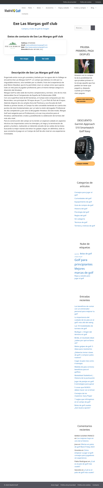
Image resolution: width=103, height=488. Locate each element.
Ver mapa (24, 59)
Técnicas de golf (81, 222)
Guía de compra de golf (84, 205)
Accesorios (52, 8)
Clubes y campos (82, 8)
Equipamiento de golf (83, 202)
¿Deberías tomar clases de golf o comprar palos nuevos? (84, 355)
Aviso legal (55, 485)
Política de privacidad (69, 2)
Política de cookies (85, 2)
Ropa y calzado (66, 8)
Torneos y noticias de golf (85, 226)
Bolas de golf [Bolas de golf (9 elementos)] (86, 253)
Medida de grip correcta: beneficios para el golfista (84, 369)
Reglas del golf (80, 215)
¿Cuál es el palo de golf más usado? (85, 464)
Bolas (41, 8)
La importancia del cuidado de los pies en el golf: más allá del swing (84, 320)
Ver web (45, 59)
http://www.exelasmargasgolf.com (36, 47)
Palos (32, 8)
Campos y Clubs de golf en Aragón (35, 29)
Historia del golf (81, 208)
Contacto (98, 2)
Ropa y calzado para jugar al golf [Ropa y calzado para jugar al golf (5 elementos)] (82, 277)
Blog (95, 8)
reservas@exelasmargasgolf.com (36, 45)
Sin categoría (80, 219)
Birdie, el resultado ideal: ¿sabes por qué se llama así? (84, 340)
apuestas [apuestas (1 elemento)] (77, 254)
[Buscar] (93, 27)
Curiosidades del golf (83, 198)
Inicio (24, 8)
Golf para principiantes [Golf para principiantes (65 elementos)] (84, 262)
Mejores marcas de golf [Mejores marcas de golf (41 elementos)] (84, 270)
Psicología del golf (82, 212)
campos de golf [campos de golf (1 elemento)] (78, 256)
